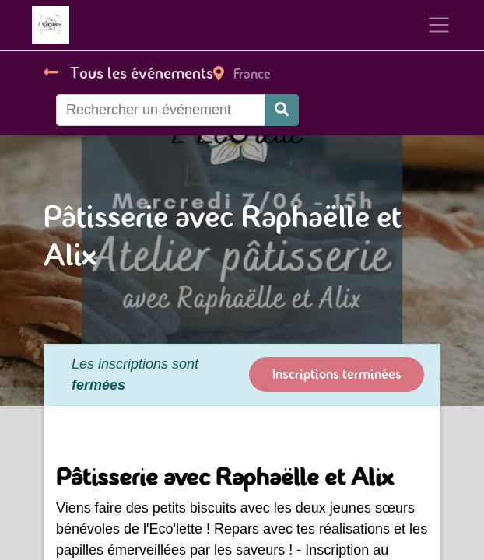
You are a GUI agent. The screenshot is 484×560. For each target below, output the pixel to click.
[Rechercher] (282, 110)
